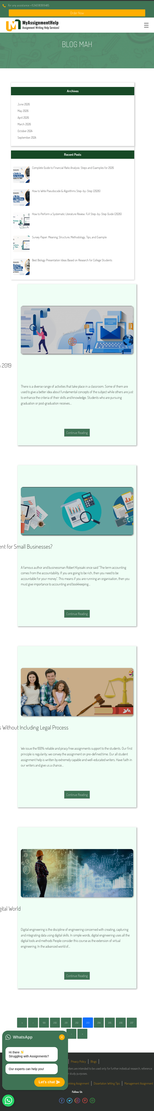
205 (109, 1022)
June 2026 (24, 104)
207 (131, 1022)
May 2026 (23, 111)
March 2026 (24, 124)
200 (55, 1022)
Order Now (77, 13)
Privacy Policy (78, 1061)
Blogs (94, 1061)
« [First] (22, 1022)
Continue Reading (77, 433)
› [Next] (71, 1033)
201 (66, 1022)
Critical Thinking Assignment (73, 1083)
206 (120, 1022)
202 (77, 1022)
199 (44, 1022)
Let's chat (49, 1082)
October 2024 (25, 131)
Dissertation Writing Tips (107, 1083)
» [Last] (82, 1033)
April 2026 (23, 117)
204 (98, 1022)
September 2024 (27, 137)
